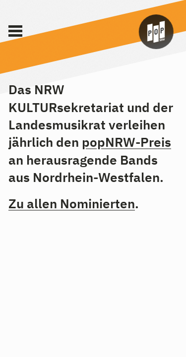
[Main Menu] (15, 31)
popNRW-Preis (126, 141)
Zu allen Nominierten (71, 203)
